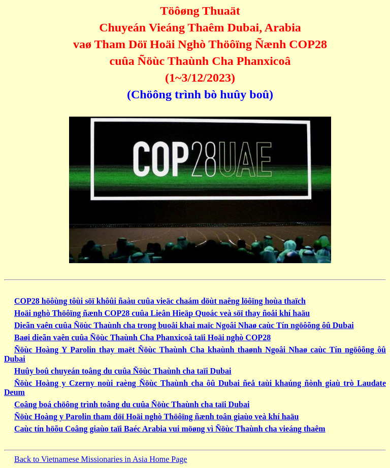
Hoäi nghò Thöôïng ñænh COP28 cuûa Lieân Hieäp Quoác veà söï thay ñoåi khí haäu (162, 313)
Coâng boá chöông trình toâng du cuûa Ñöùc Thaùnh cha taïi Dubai (131, 404)
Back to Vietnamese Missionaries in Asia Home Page (100, 459)
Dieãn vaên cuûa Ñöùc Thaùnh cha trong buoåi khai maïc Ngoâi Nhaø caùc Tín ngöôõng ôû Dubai (184, 325)
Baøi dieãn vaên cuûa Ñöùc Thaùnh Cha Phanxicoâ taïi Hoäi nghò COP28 (142, 337)
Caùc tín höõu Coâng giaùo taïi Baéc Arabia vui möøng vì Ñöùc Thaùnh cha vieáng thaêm (170, 428)
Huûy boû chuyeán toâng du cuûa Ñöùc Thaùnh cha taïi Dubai (122, 371)
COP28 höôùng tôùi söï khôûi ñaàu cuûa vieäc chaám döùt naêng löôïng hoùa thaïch (160, 301)
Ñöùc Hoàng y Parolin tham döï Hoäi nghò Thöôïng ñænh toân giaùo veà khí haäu (156, 416)
